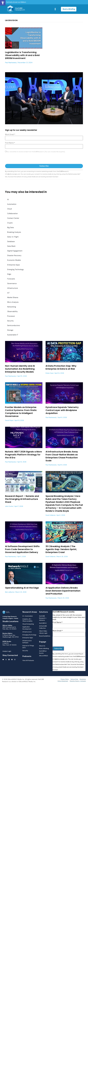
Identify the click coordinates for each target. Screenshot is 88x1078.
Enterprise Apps (13, 265)
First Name (10, 143)
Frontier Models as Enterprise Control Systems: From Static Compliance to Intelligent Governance (21, 412)
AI (8, 199)
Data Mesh (11, 246)
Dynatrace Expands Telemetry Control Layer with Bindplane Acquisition (62, 410)
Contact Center (13, 218)
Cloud (9, 209)
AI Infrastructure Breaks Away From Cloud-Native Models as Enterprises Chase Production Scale (62, 456)
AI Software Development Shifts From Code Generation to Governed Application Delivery (22, 549)
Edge (9, 274)
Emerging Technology (15, 269)
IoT (8, 293)
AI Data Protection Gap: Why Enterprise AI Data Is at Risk (61, 367)
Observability (12, 311)
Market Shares (12, 297)
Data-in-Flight (13, 237)
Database (11, 241)
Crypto (10, 223)
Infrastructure (12, 288)
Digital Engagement (14, 251)
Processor (11, 316)
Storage (10, 330)
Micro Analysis (13, 302)
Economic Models (14, 260)
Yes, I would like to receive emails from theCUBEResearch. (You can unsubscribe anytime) (35, 151)
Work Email (10, 134)
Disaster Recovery (14, 255)
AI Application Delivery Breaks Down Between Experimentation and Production (63, 590)
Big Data (10, 227)
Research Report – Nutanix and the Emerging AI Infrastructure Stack (22, 499)
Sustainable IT (12, 335)
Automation (11, 204)
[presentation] (21, 159)
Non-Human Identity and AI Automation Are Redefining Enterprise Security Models (20, 368)
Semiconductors (13, 325)
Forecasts (11, 279)
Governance (12, 283)
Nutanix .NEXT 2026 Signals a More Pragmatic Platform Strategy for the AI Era (23, 454)
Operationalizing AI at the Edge (22, 587)
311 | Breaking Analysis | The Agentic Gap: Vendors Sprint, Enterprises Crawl (61, 549)
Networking (11, 307)
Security (10, 321)
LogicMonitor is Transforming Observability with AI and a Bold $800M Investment (22, 55)
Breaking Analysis (14, 232)
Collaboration (12, 213)
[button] (3, 3)
